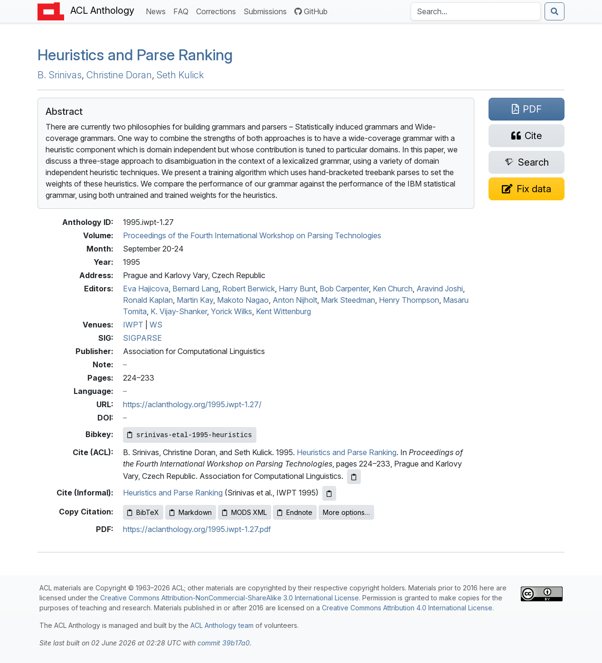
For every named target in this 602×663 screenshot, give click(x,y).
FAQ (182, 10)
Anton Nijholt (295, 300)
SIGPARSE (142, 338)
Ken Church (393, 288)
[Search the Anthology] (476, 11)
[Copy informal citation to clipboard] (329, 493)
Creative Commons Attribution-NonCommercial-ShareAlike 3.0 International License (229, 598)
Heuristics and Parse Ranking (135, 55)
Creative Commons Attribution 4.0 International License (407, 608)
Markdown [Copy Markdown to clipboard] (190, 512)
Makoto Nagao (243, 300)
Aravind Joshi (439, 288)
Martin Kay (195, 300)
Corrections (218, 10)
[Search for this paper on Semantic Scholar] (526, 162)
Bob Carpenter (344, 288)
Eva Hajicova (146, 288)
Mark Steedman (348, 300)
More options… (346, 512)
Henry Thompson (409, 300)
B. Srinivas (60, 75)
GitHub (311, 11)
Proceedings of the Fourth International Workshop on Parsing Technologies (252, 235)
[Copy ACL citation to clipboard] (354, 476)
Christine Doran (119, 75)
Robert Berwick (248, 288)
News (157, 10)
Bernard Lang (195, 288)
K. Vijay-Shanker (178, 311)
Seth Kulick (180, 75)
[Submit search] (554, 11)
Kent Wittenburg (283, 311)
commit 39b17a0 (224, 643)
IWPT (133, 324)
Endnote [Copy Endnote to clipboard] (294, 512)
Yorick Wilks (231, 311)
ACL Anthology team (222, 625)
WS (156, 324)
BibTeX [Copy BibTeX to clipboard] (143, 512)
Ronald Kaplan (148, 300)
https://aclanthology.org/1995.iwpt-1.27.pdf (197, 529)
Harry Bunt (297, 288)
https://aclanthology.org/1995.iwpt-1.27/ (192, 404)
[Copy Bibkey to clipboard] (189, 435)
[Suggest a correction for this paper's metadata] (526, 188)
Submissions (267, 10)
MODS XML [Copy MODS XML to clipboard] (244, 512)
